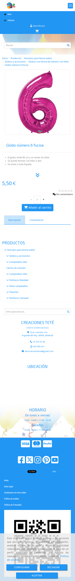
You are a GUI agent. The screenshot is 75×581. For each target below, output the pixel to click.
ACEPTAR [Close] (37, 575)
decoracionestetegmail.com (39, 351)
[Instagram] (37, 462)
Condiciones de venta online (15, 492)
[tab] (14, 220)
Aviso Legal (8, 486)
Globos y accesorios (19, 255)
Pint (54, 471)
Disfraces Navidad (18, 280)
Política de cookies (11, 498)
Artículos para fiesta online (21, 250)
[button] (37, 26)
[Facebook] (21, 462)
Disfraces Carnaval (18, 298)
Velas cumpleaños (18, 286)
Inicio (7, 14)
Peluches (13, 292)
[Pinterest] (46, 462)
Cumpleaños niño (18, 262)
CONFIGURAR (21, 567)
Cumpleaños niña (18, 274)
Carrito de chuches (16, 268)
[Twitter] (29, 462)
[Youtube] (54, 462)
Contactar (9, 20)
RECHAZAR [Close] (53, 567)
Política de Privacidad (12, 504)
